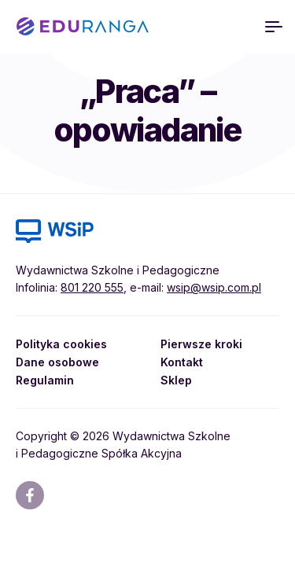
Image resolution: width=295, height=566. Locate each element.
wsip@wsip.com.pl (214, 287)
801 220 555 (92, 287)
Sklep (176, 380)
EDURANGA (83, 26)
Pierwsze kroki (201, 344)
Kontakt (181, 362)
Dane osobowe (57, 362)
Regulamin (45, 380)
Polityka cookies (61, 344)
